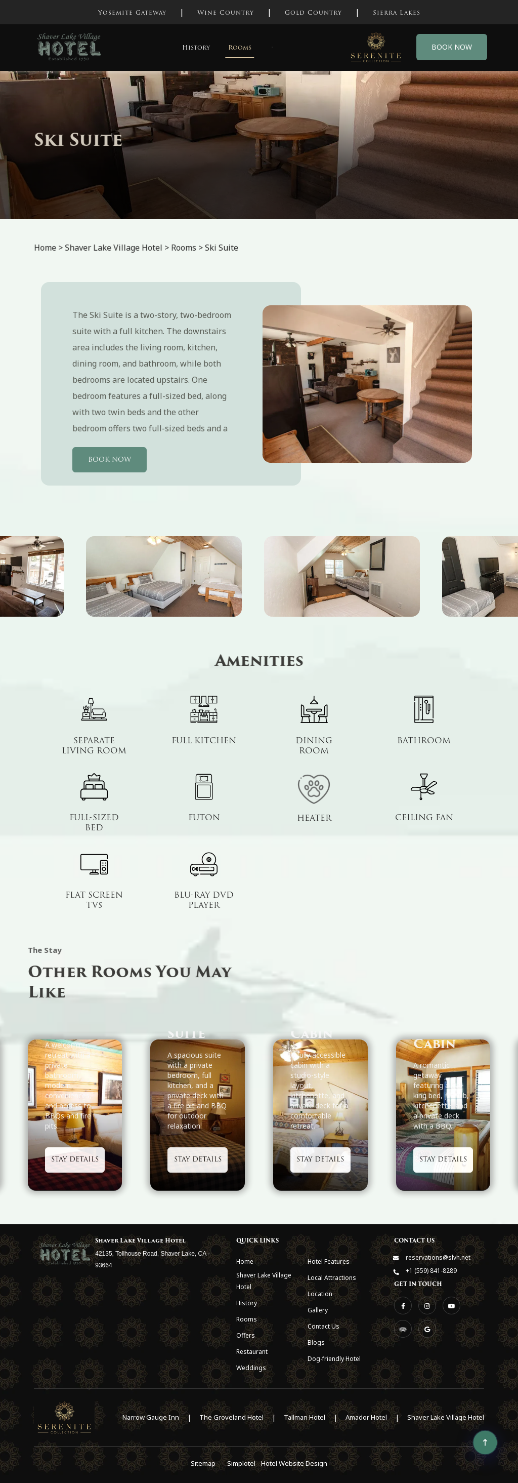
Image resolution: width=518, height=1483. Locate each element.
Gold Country (313, 12)
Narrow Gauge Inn (150, 1417)
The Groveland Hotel (231, 1417)
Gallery (318, 1310)
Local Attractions (332, 1277)
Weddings (251, 1368)
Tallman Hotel (304, 1417)
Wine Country (225, 12)
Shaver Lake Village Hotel (263, 1281)
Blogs (316, 1342)
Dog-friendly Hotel (334, 1358)
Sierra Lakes (396, 12)
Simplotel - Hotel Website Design (277, 1463)
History (196, 47)
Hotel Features (329, 1261)
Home (244, 1261)
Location (320, 1294)
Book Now (451, 47)
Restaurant (252, 1351)
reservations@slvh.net (438, 1257)
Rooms (239, 47)
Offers (245, 1335)
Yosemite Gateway (132, 12)
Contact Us (323, 1326)
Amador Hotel (366, 1417)
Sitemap (203, 1463)
